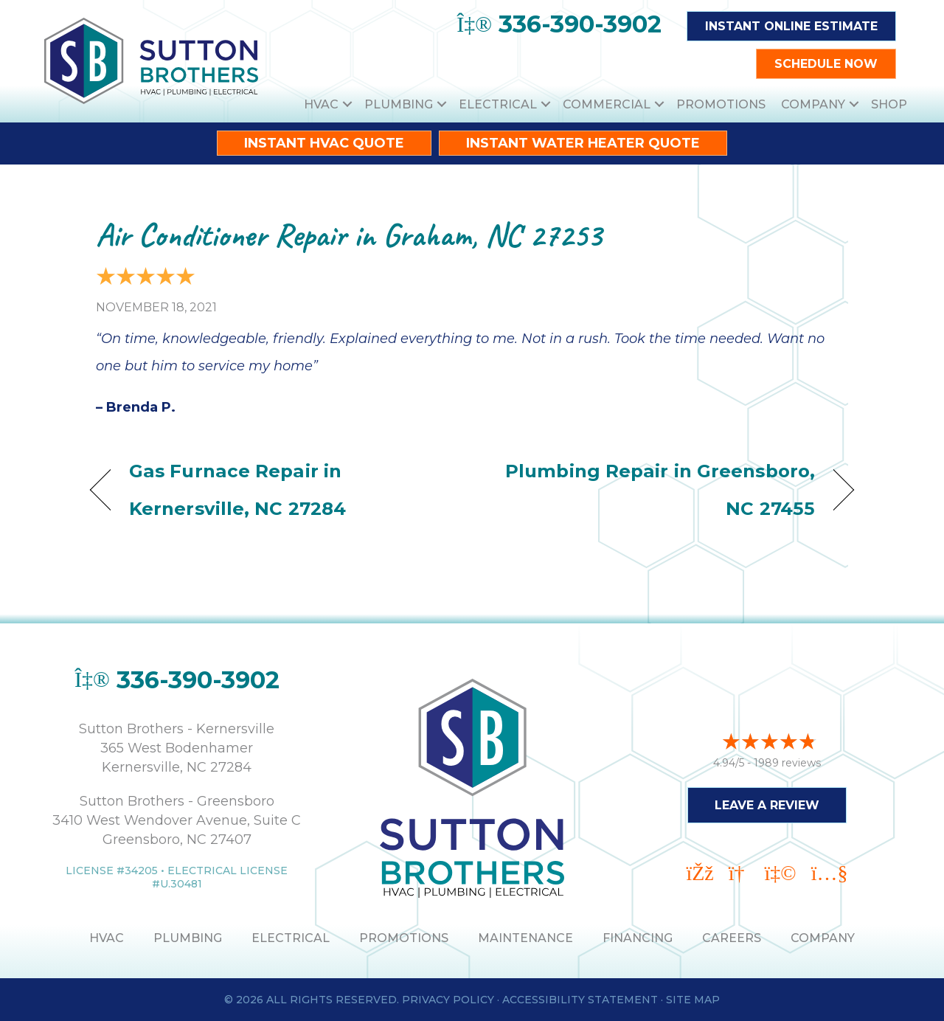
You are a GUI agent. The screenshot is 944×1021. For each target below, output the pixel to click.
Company (813, 104)
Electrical (498, 104)
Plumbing (398, 104)
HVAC (321, 104)
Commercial (606, 104)
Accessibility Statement (580, 999)
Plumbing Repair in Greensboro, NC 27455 (655, 489)
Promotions (721, 104)
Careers (731, 938)
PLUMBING (187, 938)
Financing (638, 938)
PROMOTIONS (403, 938)
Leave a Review (767, 803)
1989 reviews (787, 760)
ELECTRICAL (290, 938)
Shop (889, 104)
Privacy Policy (448, 999)
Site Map (693, 999)
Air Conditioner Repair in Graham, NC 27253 (349, 235)
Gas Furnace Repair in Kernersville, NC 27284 (237, 489)
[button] (347, 104)
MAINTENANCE (525, 938)
